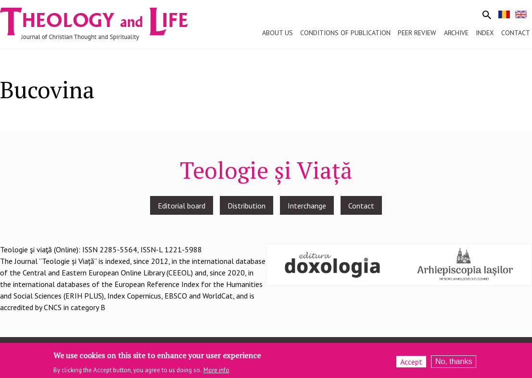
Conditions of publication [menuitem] (345, 32)
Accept (411, 363)
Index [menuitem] (485, 32)
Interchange (307, 205)
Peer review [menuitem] (417, 32)
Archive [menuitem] (456, 32)
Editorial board (181, 205)
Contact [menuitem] (515, 32)
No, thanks (453, 363)
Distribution (247, 205)
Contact (361, 205)
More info (216, 372)
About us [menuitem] (277, 32)
